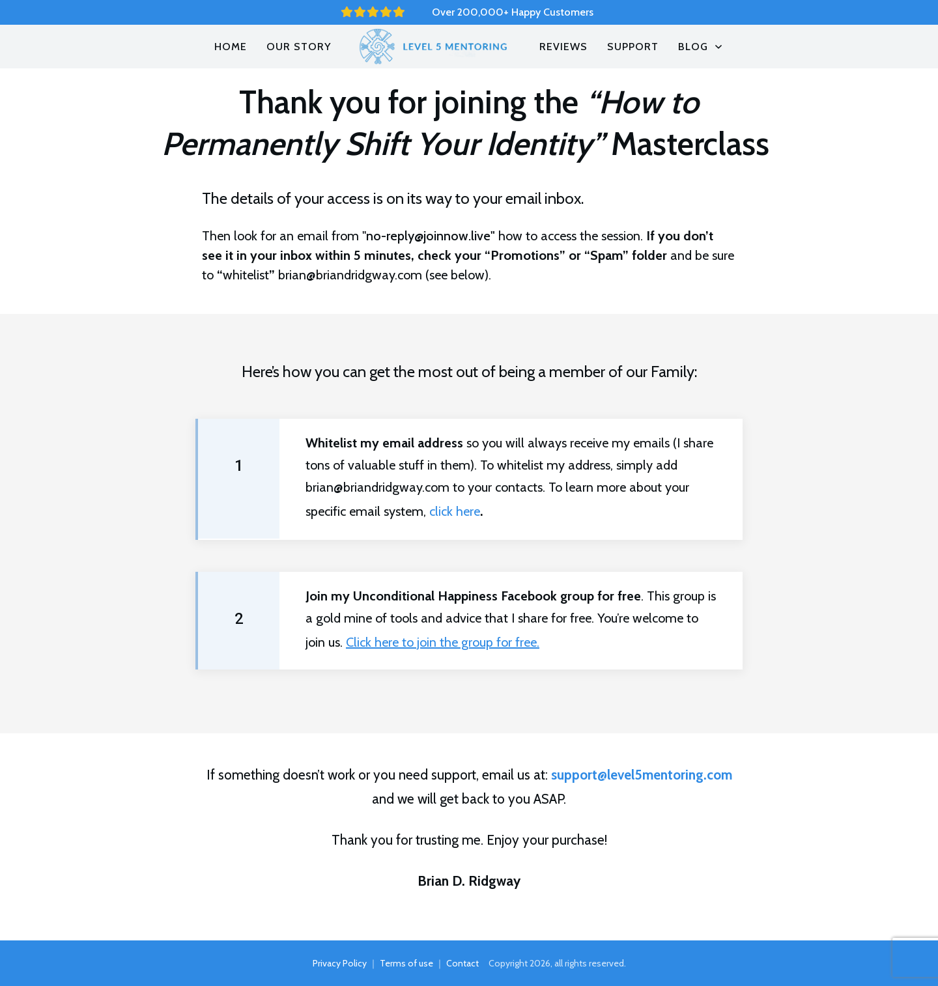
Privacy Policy (340, 963)
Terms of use (406, 963)
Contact (462, 963)
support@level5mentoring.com (641, 775)
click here (454, 511)
